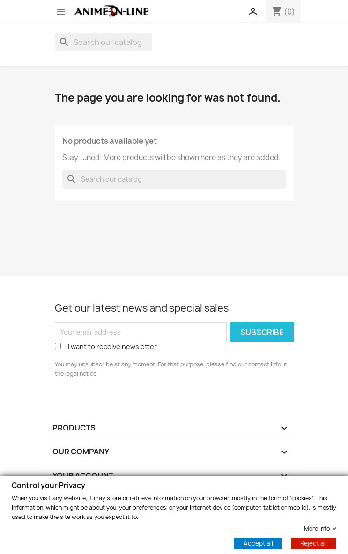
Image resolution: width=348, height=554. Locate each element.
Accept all (258, 543)
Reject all (313, 543)
